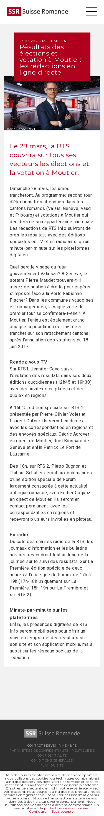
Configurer (38, 811)
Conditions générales (52, 760)
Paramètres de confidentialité (39, 750)
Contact (35, 745)
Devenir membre (61, 745)
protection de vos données (66, 808)
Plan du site (52, 765)
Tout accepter (63, 811)
